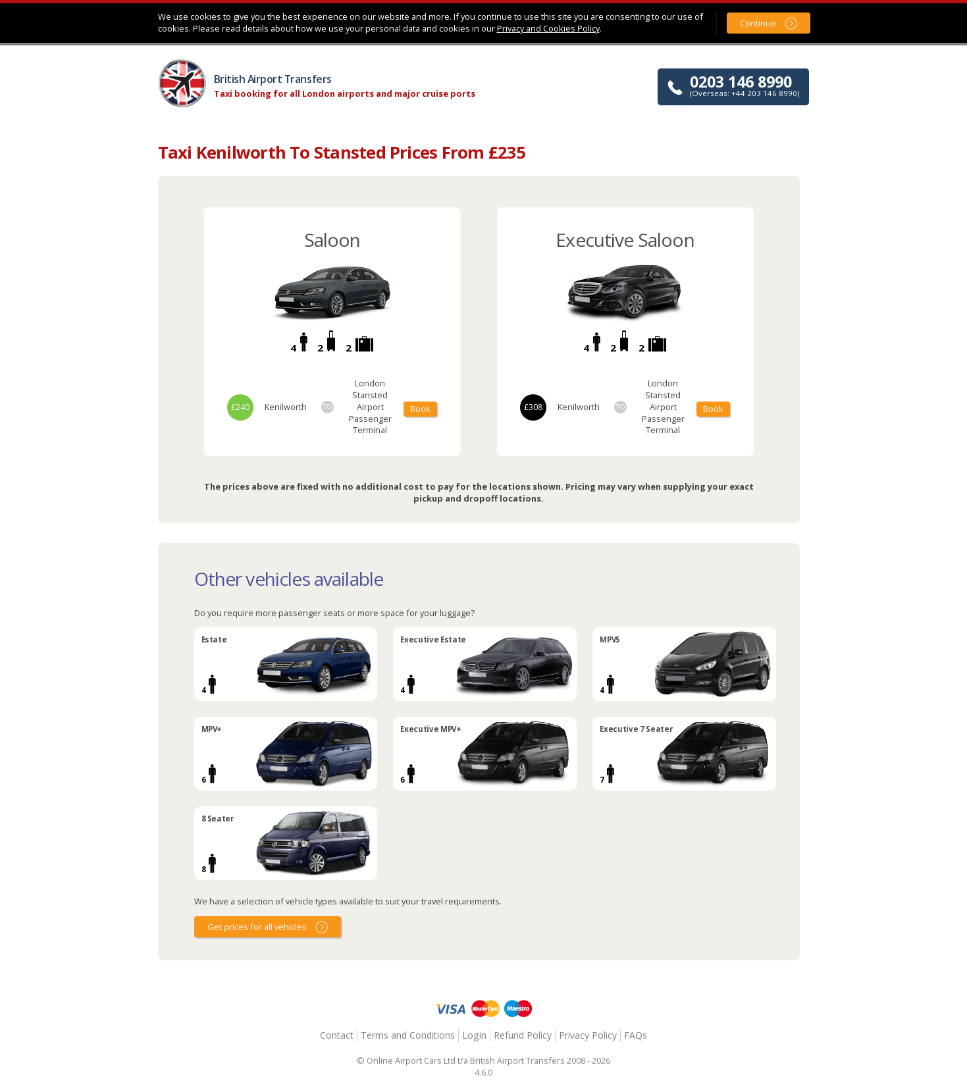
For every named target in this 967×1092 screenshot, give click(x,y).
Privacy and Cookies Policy (548, 28)
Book (420, 409)
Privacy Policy (588, 1035)
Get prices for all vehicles (257, 927)
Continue (758, 23)
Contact (336, 1035)
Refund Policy (523, 1035)
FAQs (635, 1035)
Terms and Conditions (408, 1035)
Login (474, 1035)
